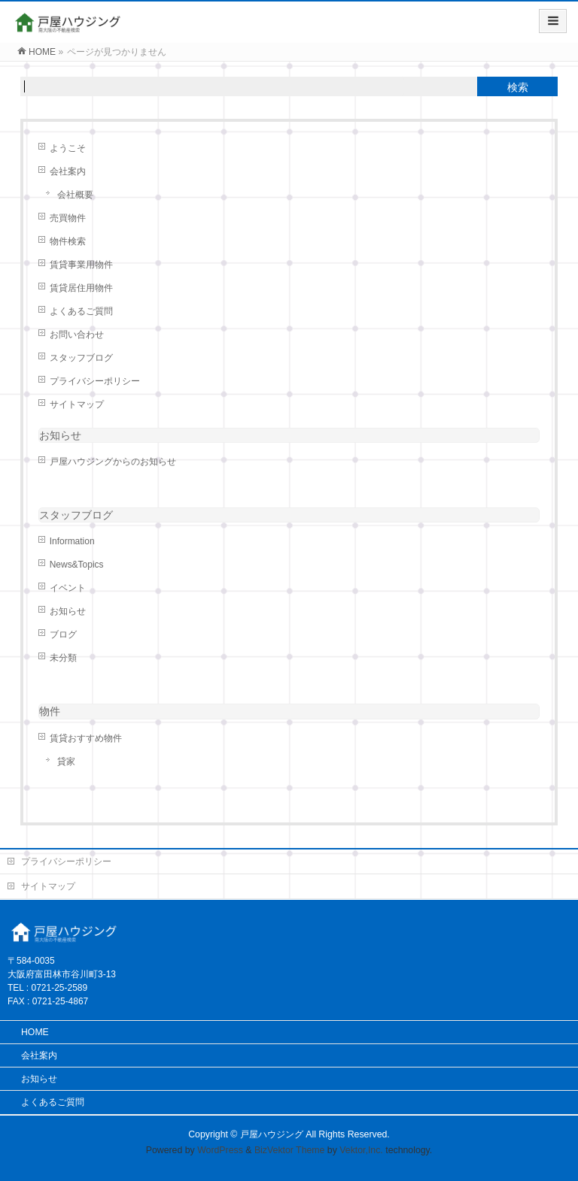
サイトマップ (77, 404)
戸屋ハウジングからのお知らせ (113, 461)
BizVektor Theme (289, 1150)
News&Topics (77, 564)
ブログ (63, 634)
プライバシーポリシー (95, 381)
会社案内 (68, 171)
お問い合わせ (77, 334)
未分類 (63, 658)
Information (72, 541)
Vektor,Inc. (361, 1150)
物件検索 (68, 241)
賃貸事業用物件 (81, 264)
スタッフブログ (81, 358)
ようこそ (68, 148)
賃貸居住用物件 (81, 288)
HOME (35, 1032)
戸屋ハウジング (271, 1134)
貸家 (66, 761)
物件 (49, 711)
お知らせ (60, 435)
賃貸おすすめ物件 (86, 738)
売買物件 (68, 218)
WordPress (220, 1150)
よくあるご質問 (81, 311)
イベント (68, 588)
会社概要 (75, 194)
